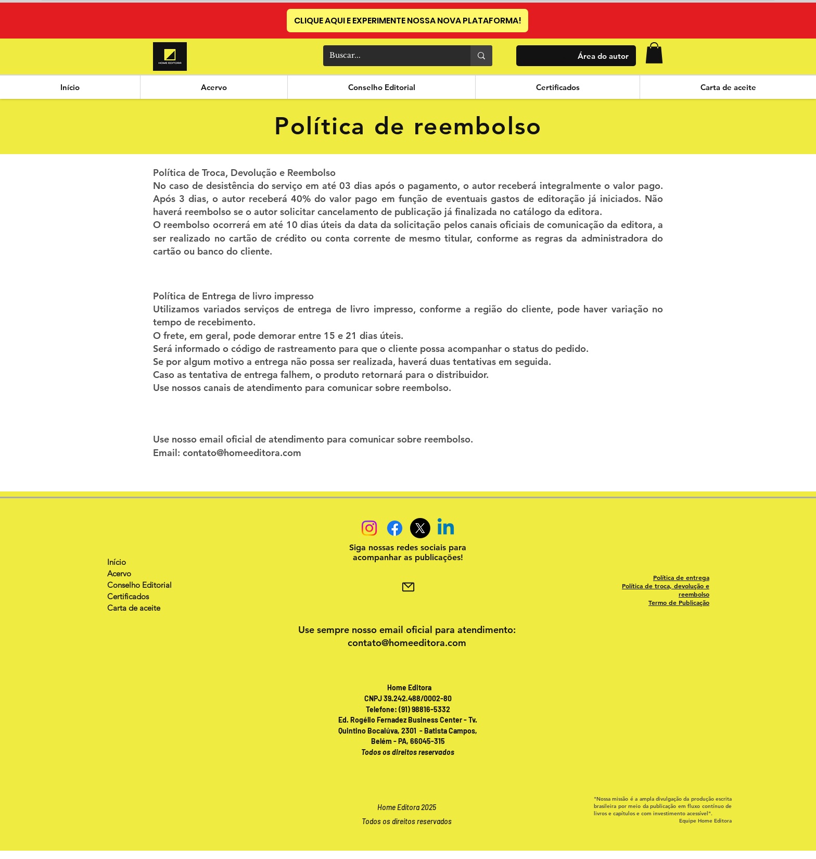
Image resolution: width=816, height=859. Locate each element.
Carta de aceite (133, 608)
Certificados (128, 596)
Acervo (119, 573)
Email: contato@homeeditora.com (227, 453)
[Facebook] (395, 528)
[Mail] (408, 586)
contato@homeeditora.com (407, 643)
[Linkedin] (446, 528)
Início (116, 562)
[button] (654, 53)
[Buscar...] (389, 55)
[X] (420, 528)
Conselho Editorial (139, 585)
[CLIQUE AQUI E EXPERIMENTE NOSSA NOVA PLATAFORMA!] (407, 20)
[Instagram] (369, 528)
